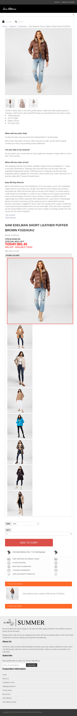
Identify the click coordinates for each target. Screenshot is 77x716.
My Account (6, 694)
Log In (57, 2)
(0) (10, 22)
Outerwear (22, 26)
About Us (6, 678)
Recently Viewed (14, 584)
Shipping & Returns (9, 686)
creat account (68, 2)
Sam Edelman (7, 698)
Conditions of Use (9, 682)
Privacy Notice (7, 690)
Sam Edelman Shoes (62, 629)
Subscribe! (31, 665)
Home (5, 26)
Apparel (13, 26)
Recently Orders (14, 606)
